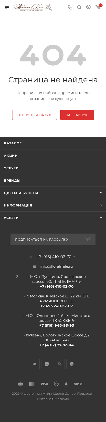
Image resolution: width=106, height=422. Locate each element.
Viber (59, 364)
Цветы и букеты (21, 193)
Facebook (47, 364)
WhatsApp (71, 364)
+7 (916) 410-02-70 (54, 257)
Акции (11, 155)
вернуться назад (35, 115)
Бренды (12, 180)
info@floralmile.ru (56, 266)
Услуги (11, 168)
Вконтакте (34, 364)
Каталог (13, 143)
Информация (18, 205)
